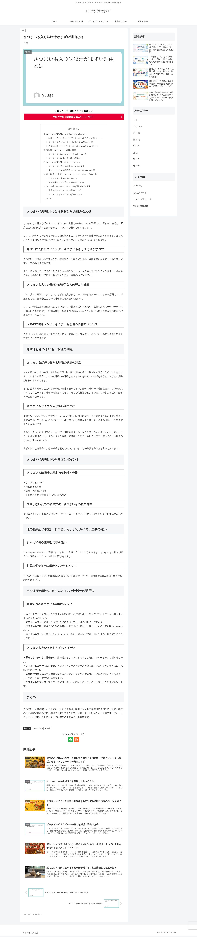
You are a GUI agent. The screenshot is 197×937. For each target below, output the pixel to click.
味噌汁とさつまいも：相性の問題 (61, 151)
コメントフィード (142, 199)
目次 (70, 128)
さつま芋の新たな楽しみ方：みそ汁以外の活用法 (68, 187)
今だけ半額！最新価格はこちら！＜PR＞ (73, 117)
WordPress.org (140, 206)
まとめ (49, 199)
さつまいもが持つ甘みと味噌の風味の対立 (67, 155)
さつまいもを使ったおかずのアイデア (65, 195)
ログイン (137, 186)
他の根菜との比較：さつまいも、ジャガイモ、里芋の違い (72, 175)
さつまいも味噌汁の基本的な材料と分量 (66, 167)
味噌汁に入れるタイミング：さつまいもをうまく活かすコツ (75, 138)
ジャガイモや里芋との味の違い (62, 179)
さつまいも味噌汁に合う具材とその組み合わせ (67, 134)
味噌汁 (48, 729)
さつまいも (38, 729)
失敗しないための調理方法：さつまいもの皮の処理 (71, 171)
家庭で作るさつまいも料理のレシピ (64, 191)
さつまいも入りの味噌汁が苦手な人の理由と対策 (70, 142)
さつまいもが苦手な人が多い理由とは (65, 159)
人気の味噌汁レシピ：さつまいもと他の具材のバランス (73, 146)
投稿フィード (140, 192)
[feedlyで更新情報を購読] (70, 740)
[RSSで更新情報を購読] (76, 740)
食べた (27, 729)
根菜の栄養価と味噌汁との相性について (66, 183)
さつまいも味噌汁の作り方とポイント (63, 163)
